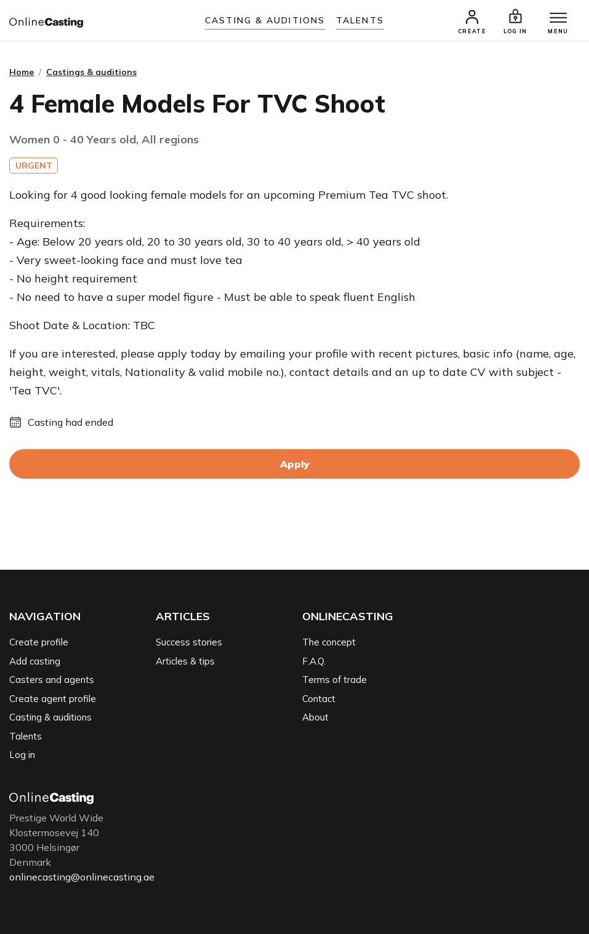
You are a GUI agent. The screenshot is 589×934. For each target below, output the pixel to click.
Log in (22, 754)
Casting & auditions (265, 20)
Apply (295, 464)
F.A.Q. (314, 661)
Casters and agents (51, 679)
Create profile (38, 642)
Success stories (189, 642)
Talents (360, 20)
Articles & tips (185, 661)
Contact (318, 698)
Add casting (34, 661)
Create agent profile (52, 698)
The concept (329, 642)
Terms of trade (334, 679)
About (315, 717)
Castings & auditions (91, 72)
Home (21, 72)
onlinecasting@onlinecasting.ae (81, 877)
